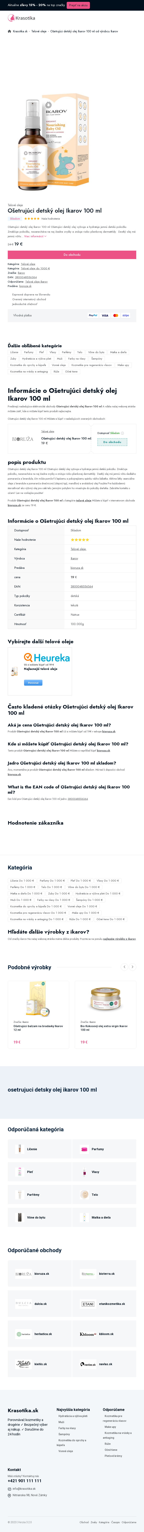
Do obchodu (72, 255)
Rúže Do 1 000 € (80, 919)
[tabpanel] (58, 143)
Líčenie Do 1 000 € (22, 881)
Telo (79, 352)
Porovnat (33, 682)
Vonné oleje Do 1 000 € (82, 906)
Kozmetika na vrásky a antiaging (29, 371)
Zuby (13, 359)
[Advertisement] (72, 61)
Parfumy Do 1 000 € (52, 881)
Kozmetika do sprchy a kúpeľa (28, 365)
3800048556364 (26, 277)
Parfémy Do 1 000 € (22, 887)
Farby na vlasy (76, 359)
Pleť (41, 352)
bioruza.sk (25, 286)
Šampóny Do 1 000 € (89, 900)
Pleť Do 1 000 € (81, 881)
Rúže (56, 371)
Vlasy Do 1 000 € (108, 881)
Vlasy (53, 352)
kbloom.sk (106, 1334)
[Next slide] (132, 967)
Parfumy (28, 352)
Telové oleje (15, 205)
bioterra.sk (107, 1274)
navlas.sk (105, 1364)
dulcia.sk (41, 1304)
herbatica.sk (43, 1334)
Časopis (115, 1522)
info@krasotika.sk (24, 1488)
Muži (59, 359)
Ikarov (21, 273)
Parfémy (66, 352)
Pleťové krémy (113, 1455)
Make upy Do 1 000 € (85, 913)
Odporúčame (129, 1522)
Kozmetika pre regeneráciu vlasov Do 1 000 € (38, 913)
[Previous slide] (124, 967)
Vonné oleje (59, 365)
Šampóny (96, 359)
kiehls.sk (41, 1364)
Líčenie (14, 352)
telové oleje (83, 500)
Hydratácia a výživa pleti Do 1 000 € (98, 893)
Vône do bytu (96, 352)
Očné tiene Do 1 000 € (111, 919)
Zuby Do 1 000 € (59, 893)
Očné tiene (71, 371)
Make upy (123, 365)
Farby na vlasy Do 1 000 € (53, 900)
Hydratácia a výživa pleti (36, 359)
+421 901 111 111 (25, 1481)
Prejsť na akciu (78, 5)
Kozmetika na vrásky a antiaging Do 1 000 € (37, 919)
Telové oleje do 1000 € (35, 268)
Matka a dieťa (118, 352)
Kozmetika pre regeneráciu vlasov (92, 365)
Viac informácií (35, 236)
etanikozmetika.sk (112, 1304)
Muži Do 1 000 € (20, 900)
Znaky (94, 1522)
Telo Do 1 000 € (51, 887)
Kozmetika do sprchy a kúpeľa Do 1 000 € (36, 906)
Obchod (84, 1522)
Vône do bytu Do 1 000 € (84, 887)
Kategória (104, 1522)
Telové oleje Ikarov (36, 282)
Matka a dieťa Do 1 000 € (26, 893)
